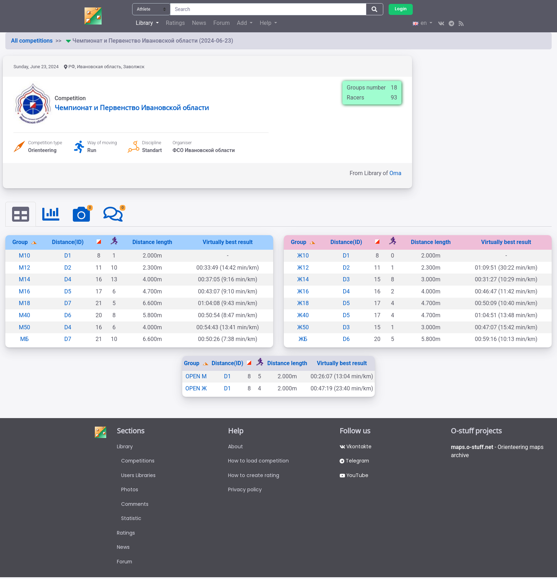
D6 (67, 315)
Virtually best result (227, 242)
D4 (67, 279)
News (199, 23)
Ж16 (303, 291)
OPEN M (196, 376)
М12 (24, 267)
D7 (67, 303)
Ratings (175, 23)
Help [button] (266, 23)
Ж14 (303, 279)
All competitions (32, 40)
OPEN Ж (196, 388)
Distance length (152, 242)
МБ (24, 339)
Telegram (355, 461)
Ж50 (303, 327)
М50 (24, 327)
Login (401, 9)
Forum (221, 23)
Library (125, 446)
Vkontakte (356, 446)
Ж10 (303, 255)
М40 (24, 315)
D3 (346, 279)
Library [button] (145, 23)
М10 (24, 255)
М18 (24, 303)
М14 (24, 279)
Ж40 (303, 315)
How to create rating (253, 475)
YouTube (354, 475)
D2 (67, 267)
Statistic (131, 519)
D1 (67, 255)
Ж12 (303, 267)
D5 (67, 291)
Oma (395, 173)
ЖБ (303, 339)
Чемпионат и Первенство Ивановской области (132, 107)
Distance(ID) (67, 242)
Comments (135, 504)
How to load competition (259, 461)
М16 (24, 291)
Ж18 (303, 303)
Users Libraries (138, 475)
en (420, 23)
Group (20, 242)
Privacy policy (245, 490)
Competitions (138, 461)
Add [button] (242, 23)
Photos (129, 490)
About (235, 446)
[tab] (20, 214)
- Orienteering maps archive (498, 451)
